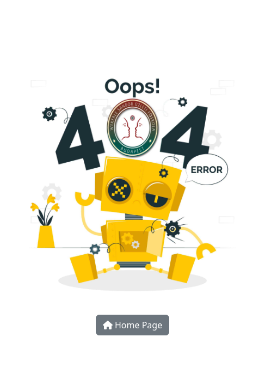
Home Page (132, 325)
